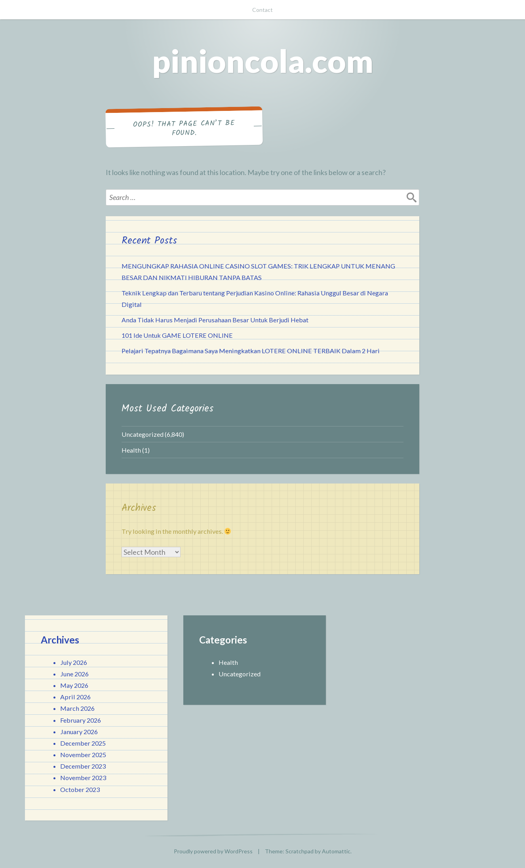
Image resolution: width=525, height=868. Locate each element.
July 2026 (73, 662)
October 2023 (80, 789)
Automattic (336, 851)
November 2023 (83, 777)
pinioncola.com (262, 61)
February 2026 (80, 720)
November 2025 (83, 754)
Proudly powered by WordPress (213, 851)
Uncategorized (143, 434)
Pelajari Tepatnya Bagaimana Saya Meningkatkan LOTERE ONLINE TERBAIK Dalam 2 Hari (251, 350)
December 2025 (83, 743)
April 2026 (75, 696)
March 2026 (77, 708)
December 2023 (83, 766)
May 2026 (74, 685)
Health (131, 450)
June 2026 (74, 674)
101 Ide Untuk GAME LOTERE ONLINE (177, 335)
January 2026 (79, 731)
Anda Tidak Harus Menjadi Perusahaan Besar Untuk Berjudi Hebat (215, 320)
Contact (262, 9)
